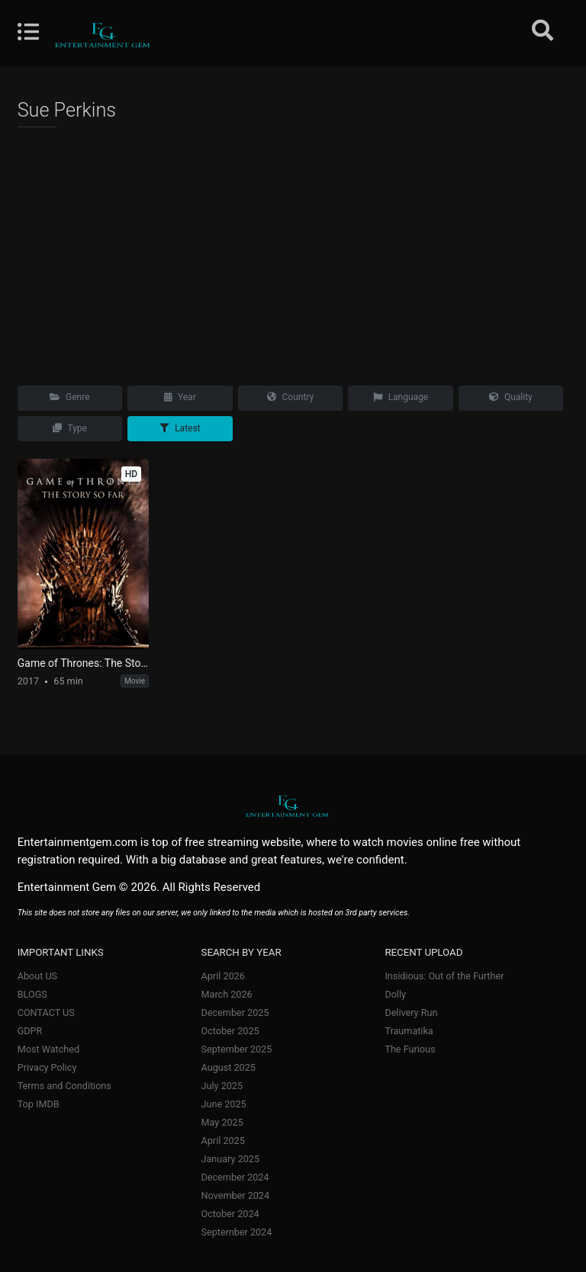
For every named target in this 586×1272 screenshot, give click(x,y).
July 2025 (222, 1085)
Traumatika (409, 1031)
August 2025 (228, 1067)
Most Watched (48, 1049)
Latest (179, 428)
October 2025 (230, 1031)
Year (180, 397)
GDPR (30, 1031)
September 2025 (236, 1049)
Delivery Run (411, 1012)
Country (290, 397)
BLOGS (32, 994)
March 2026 (227, 994)
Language (400, 397)
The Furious (410, 1049)
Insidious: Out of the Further (444, 976)
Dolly (395, 994)
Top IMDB (39, 1104)
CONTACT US (46, 1012)
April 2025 (223, 1140)
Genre (69, 397)
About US (37, 976)
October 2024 (230, 1213)
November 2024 (235, 1195)
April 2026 (223, 976)
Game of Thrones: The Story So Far (83, 663)
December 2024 (235, 1177)
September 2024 (236, 1232)
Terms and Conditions (64, 1085)
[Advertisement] (293, 251)
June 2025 (223, 1104)
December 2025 (235, 1012)
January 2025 (230, 1159)
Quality (511, 397)
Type (70, 428)
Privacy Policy (47, 1067)
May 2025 (222, 1122)
